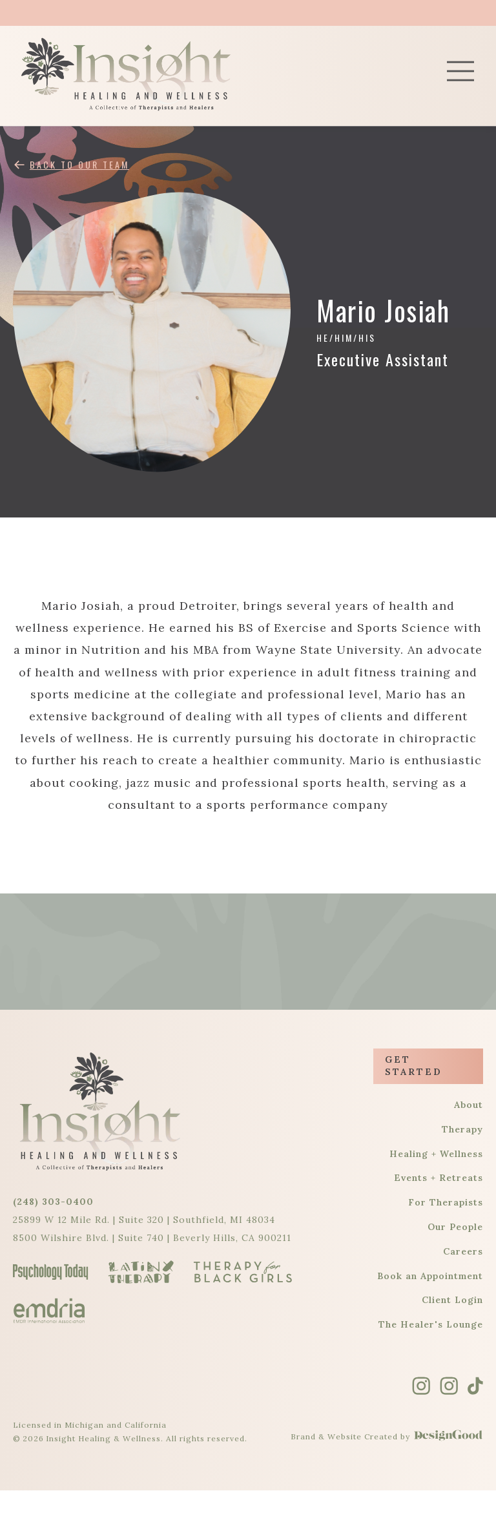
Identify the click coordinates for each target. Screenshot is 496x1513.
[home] (155, 74)
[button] (460, 73)
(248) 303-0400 (53, 1201)
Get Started (413, 1066)
